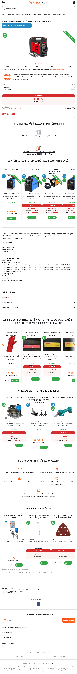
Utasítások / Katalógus (10, 307)
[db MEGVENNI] (6, 445)
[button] (19, 445)
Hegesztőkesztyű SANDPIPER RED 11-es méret (11, 334)
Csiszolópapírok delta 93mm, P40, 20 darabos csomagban (63, 516)
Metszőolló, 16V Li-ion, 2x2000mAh (63, 398)
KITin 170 (72, 170)
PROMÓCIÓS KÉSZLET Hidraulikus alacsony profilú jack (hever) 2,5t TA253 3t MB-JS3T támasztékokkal (38, 400)
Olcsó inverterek (23, 569)
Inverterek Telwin (70, 118)
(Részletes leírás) (58, 69)
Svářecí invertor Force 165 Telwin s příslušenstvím (44, 573)
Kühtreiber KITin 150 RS (31, 170)
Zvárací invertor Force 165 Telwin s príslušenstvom (44, 575)
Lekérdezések (7, 302)
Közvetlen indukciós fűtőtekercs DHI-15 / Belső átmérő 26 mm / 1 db (38, 517)
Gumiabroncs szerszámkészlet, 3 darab (14, 516)
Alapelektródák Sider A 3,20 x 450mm (32, 333)
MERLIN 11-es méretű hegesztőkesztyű (35, 136)
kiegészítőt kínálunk (8, 292)
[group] (14, 422)
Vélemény (5, 297)
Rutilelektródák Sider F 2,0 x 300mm (52, 333)
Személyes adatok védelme (58, 656)
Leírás (4, 230)
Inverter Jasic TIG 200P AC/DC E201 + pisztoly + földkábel (52, 171)
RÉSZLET (12, 218)
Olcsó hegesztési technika (9, 569)
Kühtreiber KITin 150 (11, 170)
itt (52, 663)
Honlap (4, 15)
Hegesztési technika (15, 15)
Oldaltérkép (20, 656)
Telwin (73, 85)
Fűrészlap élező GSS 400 (14, 398)
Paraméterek (6, 287)
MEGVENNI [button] (20, 445)
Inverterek (27, 15)
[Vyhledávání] (38, 8)
